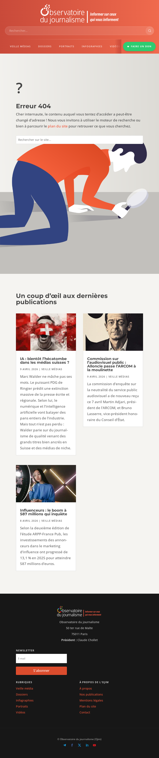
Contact (85, 712)
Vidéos (20, 712)
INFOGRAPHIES (92, 46)
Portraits (22, 706)
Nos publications (91, 694)
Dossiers (22, 694)
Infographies (25, 700)
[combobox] (75, 31)
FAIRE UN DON (139, 46)
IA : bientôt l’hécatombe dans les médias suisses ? (44, 361)
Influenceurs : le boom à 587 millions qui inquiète (43, 512)
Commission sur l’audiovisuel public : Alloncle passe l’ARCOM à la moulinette (111, 364)
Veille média (24, 688)
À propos (86, 688)
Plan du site (88, 706)
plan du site (58, 126)
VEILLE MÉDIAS (20, 46)
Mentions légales (91, 700)
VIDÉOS (115, 46)
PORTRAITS (66, 46)
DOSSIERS (45, 46)
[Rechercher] (150, 31)
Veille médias (51, 369)
